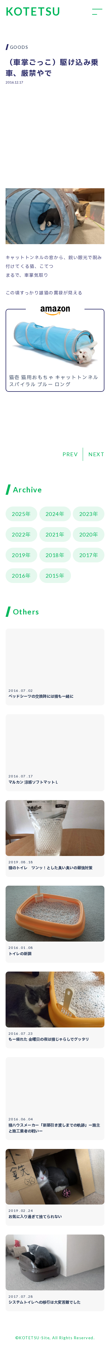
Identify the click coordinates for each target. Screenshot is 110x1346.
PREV (70, 454)
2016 (18, 575)
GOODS (19, 47)
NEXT (96, 454)
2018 (52, 555)
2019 (18, 555)
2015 (52, 575)
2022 (18, 534)
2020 (86, 534)
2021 (52, 534)
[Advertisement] (55, 132)
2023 (86, 514)
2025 (18, 514)
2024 (52, 514)
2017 (86, 555)
